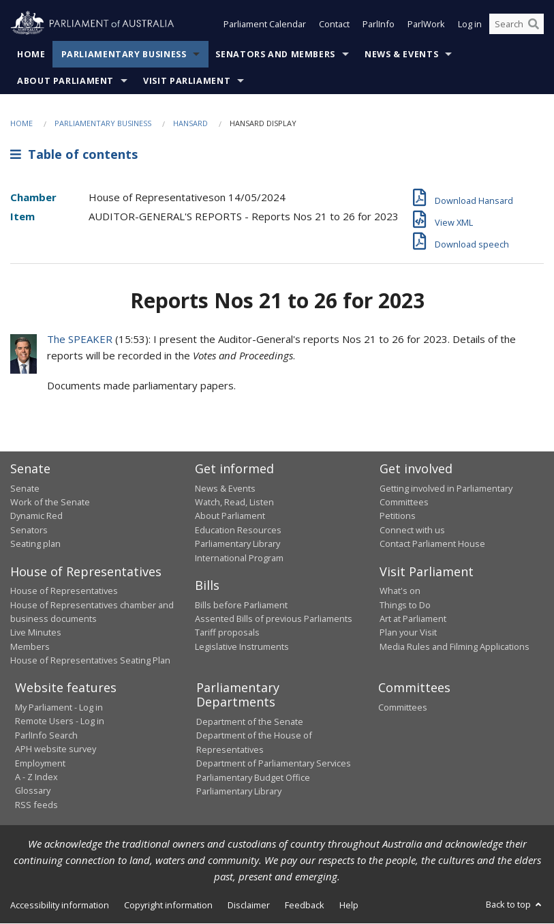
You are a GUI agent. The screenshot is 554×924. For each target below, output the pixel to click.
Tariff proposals (227, 632)
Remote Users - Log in (59, 721)
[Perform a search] (533, 26)
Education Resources (238, 530)
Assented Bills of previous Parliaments (273, 618)
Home (31, 54)
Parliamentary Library (237, 543)
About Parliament (65, 81)
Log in (470, 26)
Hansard (190, 123)
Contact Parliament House (432, 543)
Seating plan (35, 543)
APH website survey (55, 749)
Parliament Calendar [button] (265, 26)
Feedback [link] (304, 905)
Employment (40, 763)
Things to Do (405, 605)
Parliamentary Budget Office (253, 777)
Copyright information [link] (168, 905)
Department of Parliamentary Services (273, 763)
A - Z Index (36, 777)
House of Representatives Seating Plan (90, 660)
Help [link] (348, 905)
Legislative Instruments (242, 646)
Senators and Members (275, 54)
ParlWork (426, 26)
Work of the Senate (50, 502)
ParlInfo (379, 26)
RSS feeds (36, 805)
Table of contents (74, 155)
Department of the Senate (249, 721)
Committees (402, 707)
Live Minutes (35, 632)
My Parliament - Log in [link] (59, 707)
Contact (334, 26)
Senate (25, 488)
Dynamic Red (36, 515)
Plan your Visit (408, 632)
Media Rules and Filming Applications (454, 646)
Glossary (32, 790)
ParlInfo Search (46, 735)
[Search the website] (516, 26)
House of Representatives (64, 590)
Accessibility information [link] (59, 905)
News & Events (401, 54)
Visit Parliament (186, 81)
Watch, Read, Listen (234, 502)
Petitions (398, 515)
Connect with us (412, 530)
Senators (29, 530)
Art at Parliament (413, 618)
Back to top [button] (515, 904)
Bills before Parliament (241, 605)
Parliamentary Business (124, 54)
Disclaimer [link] (249, 905)
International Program (239, 558)
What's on (400, 590)
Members (30, 646)
